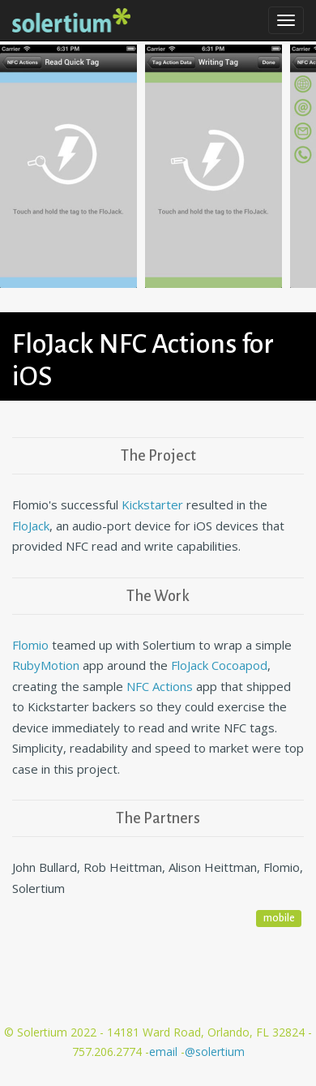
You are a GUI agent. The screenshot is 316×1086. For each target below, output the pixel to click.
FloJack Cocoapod (219, 665)
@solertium (215, 1051)
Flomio (30, 645)
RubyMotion (45, 665)
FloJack (30, 525)
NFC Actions (159, 686)
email (165, 1051)
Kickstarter (152, 504)
